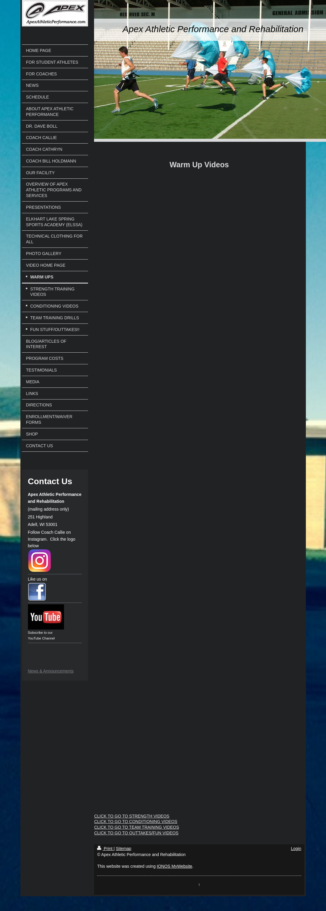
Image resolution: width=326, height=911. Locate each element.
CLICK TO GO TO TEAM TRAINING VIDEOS (136, 827)
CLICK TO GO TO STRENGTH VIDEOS (131, 816)
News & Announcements (51, 671)
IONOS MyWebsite (174, 866)
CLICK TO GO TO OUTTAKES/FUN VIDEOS (136, 833)
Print (105, 848)
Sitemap (123, 848)
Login (296, 848)
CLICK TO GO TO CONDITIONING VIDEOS (135, 821)
